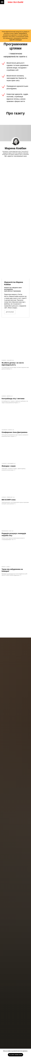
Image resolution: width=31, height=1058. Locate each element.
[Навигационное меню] (2, 2)
